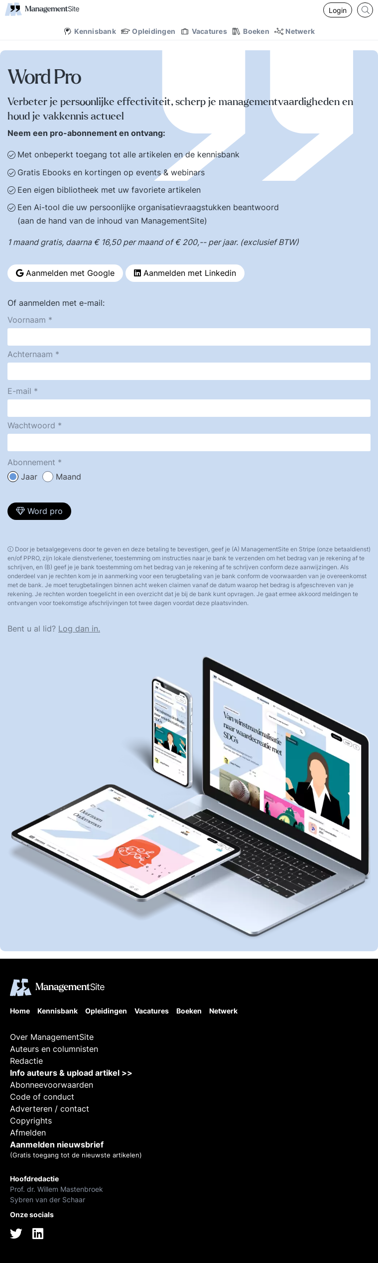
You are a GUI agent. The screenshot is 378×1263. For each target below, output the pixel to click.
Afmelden (28, 1132)
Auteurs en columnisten (54, 1049)
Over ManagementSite (52, 1037)
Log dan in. (79, 628)
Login (338, 10)
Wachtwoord (31, 425)
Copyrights (31, 1121)
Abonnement (31, 462)
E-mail (19, 391)
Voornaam (26, 320)
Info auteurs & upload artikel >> (71, 1073)
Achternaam (30, 354)
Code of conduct (42, 1097)
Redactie (26, 1061)
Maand (68, 477)
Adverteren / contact (49, 1109)
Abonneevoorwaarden (51, 1085)
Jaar (29, 477)
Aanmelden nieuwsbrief (57, 1144)
